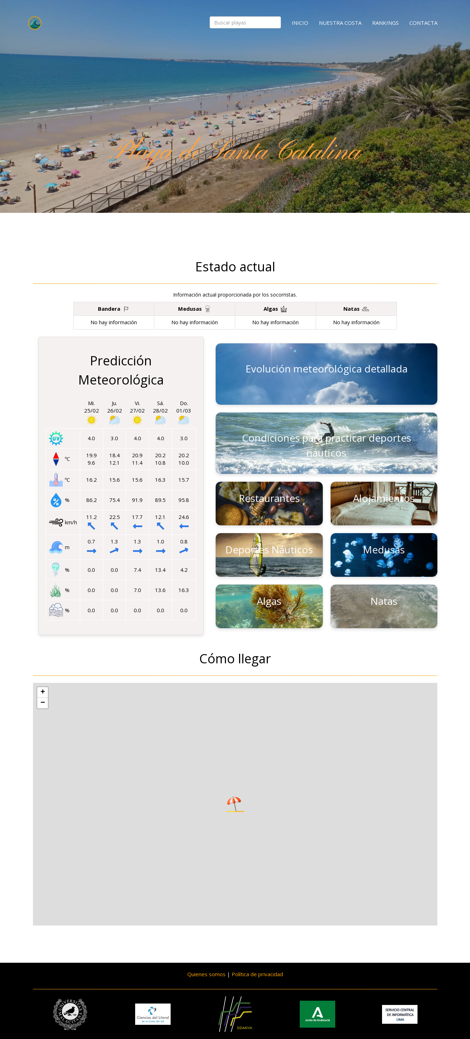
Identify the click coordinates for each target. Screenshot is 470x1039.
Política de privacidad (257, 974)
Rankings (385, 22)
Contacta (423, 22)
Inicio (300, 22)
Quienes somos (206, 974)
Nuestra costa (340, 22)
